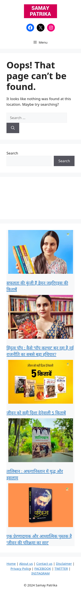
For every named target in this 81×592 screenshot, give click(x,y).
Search (12, 153)
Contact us (44, 563)
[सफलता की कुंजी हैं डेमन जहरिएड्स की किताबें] (40, 253)
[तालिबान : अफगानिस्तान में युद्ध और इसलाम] (40, 441)
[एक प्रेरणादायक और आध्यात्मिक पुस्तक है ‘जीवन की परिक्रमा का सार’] (40, 506)
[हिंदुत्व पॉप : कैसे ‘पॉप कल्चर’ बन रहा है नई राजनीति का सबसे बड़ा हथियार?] (40, 317)
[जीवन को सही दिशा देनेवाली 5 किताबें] (40, 382)
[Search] (12, 128)
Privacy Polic (19, 568)
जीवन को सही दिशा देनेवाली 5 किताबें (36, 413)
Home (11, 563)
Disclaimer (64, 563)
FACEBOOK (42, 568)
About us (26, 563)
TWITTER (61, 568)
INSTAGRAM (40, 573)
